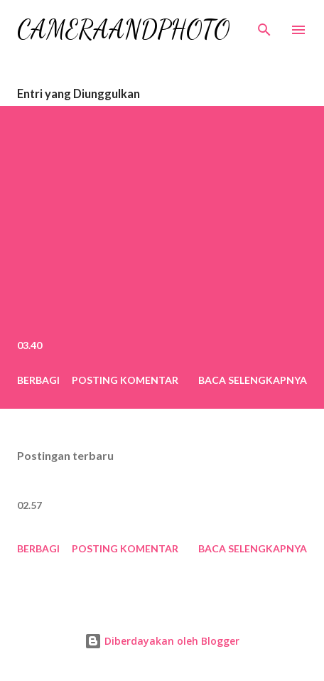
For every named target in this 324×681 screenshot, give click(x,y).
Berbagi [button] (38, 380)
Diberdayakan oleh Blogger (162, 641)
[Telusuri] (264, 25)
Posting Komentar (125, 380)
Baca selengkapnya (252, 380)
